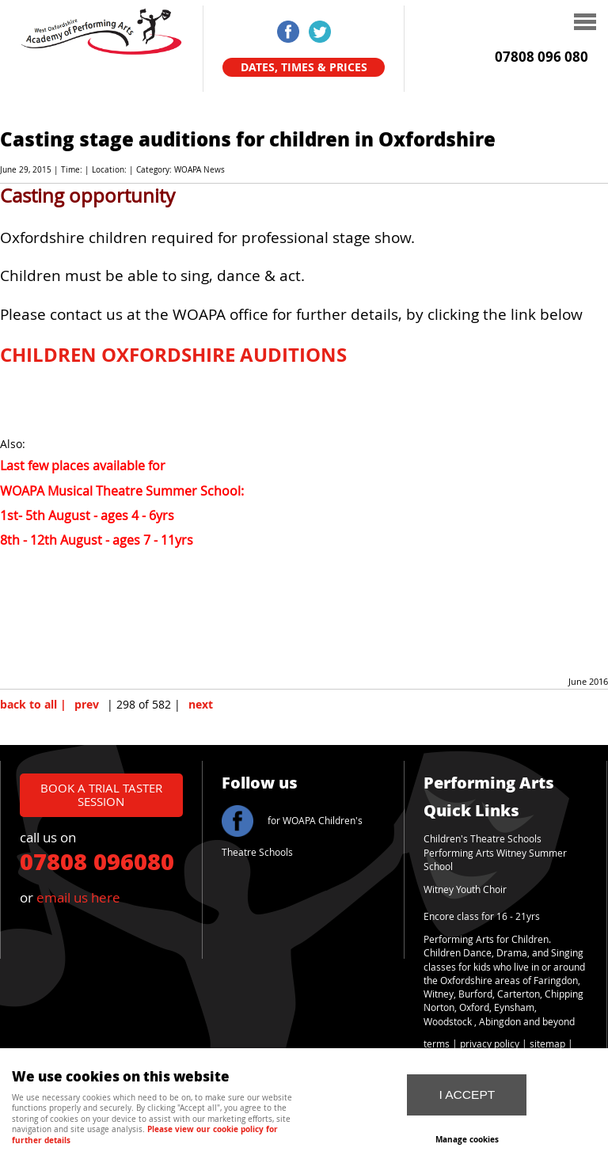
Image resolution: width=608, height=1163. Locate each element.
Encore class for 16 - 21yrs (482, 916)
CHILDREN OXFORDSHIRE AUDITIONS (173, 354)
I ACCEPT (467, 1094)
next (200, 705)
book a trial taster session (101, 794)
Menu (497, 23)
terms (437, 1044)
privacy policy (489, 1044)
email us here (78, 897)
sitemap (547, 1044)
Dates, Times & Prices (304, 67)
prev (86, 705)
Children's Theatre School (480, 839)
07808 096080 (97, 860)
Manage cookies (467, 1139)
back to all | (33, 705)
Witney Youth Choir (465, 889)
